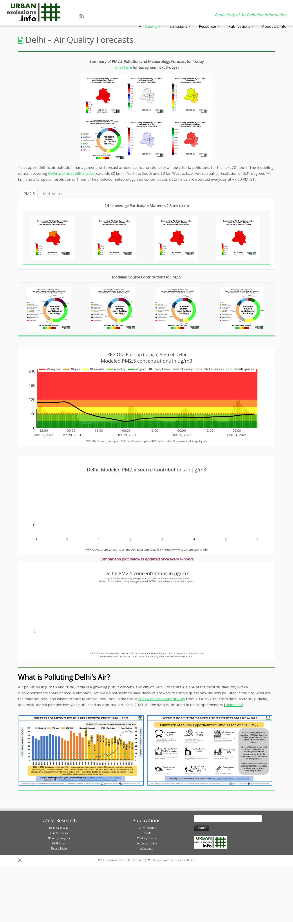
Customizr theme (184, 860)
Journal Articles (147, 827)
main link (233, 704)
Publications (240, 26)
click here (124, 67)
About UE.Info (274, 26)
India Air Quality (58, 833)
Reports (146, 833)
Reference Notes (147, 843)
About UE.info (59, 848)
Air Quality (150, 26)
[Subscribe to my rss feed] (83, 16)
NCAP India (58, 843)
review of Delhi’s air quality (161, 698)
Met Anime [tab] (53, 193)
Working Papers (146, 838)
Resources (209, 26)
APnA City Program (59, 838)
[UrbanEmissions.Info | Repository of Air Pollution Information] (34, 12)
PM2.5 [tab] (29, 193)
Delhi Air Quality (58, 827)
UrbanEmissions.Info (118, 860)
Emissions (180, 26)
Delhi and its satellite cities (71, 173)
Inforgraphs (146, 848)
